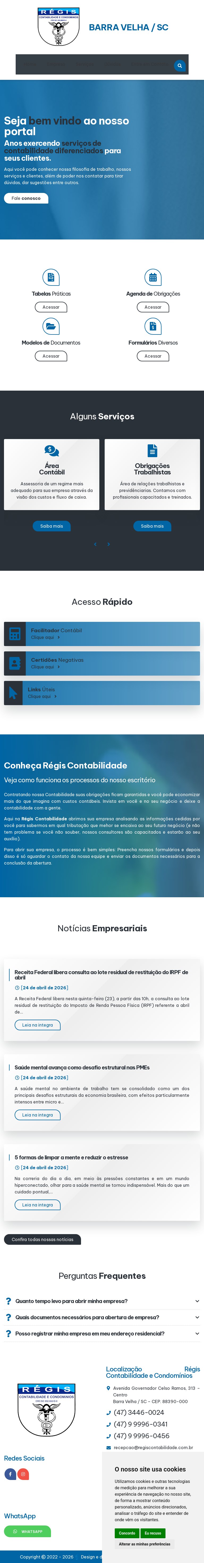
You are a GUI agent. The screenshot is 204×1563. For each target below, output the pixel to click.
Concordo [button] (127, 1533)
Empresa (56, 64)
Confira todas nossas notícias (42, 1239)
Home (30, 64)
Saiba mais (51, 526)
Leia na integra (37, 1025)
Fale (26, 198)
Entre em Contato (150, 64)
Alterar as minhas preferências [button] (144, 1544)
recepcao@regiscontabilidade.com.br (153, 1447)
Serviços (85, 64)
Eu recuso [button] (153, 1533)
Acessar (51, 307)
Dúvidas (112, 64)
